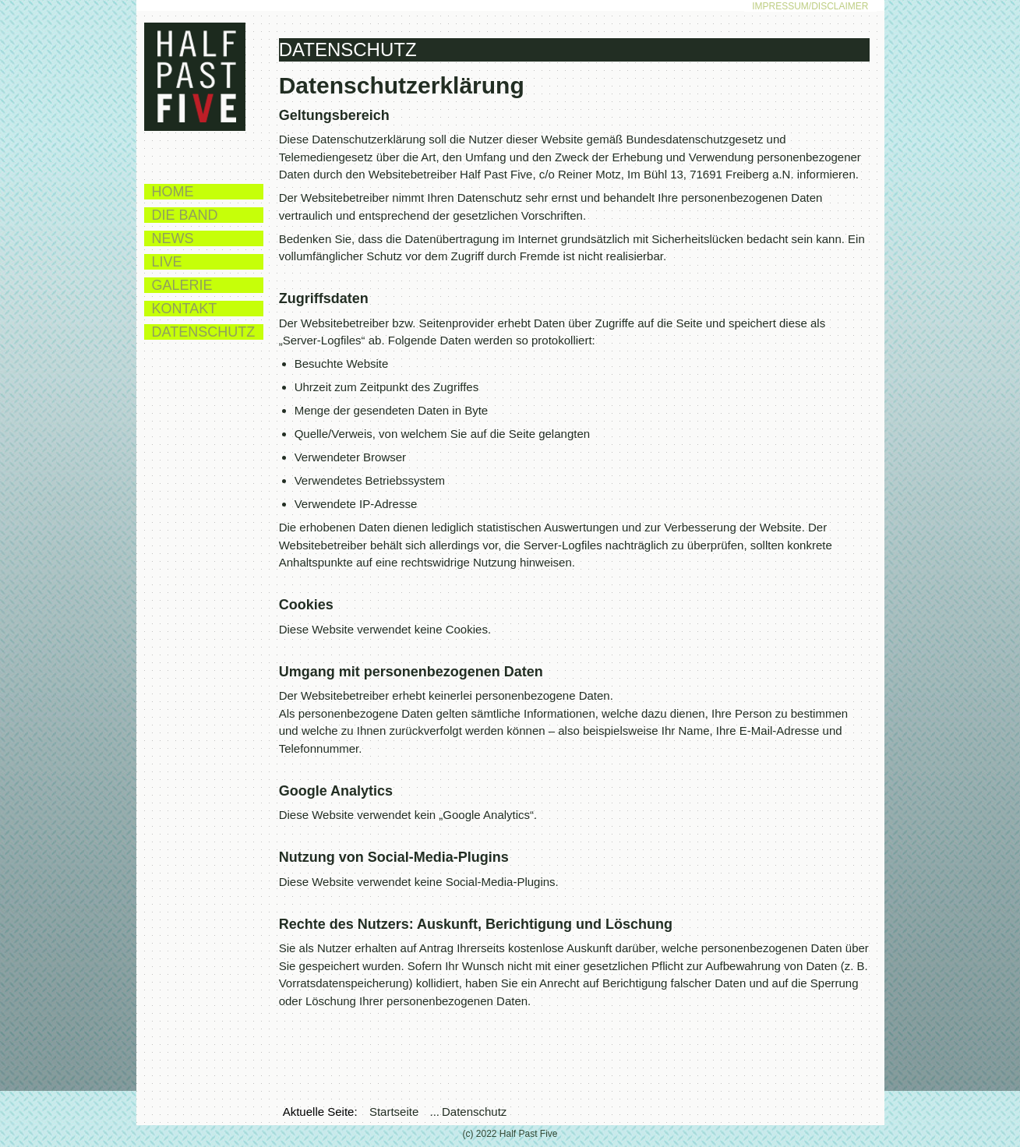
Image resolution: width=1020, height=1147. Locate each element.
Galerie (182, 285)
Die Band (185, 215)
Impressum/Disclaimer (810, 6)
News (173, 238)
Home (173, 191)
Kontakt (184, 308)
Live (167, 262)
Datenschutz (204, 332)
